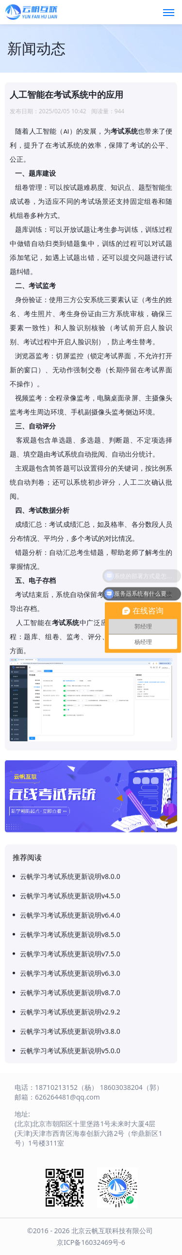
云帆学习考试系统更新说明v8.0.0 (70, 1173)
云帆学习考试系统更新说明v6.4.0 (70, 1212)
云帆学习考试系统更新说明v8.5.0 (70, 1232)
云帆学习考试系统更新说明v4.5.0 (70, 1193)
